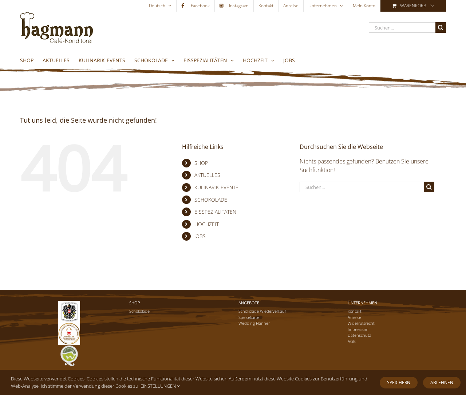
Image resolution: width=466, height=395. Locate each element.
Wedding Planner (254, 323)
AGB (352, 341)
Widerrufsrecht (361, 323)
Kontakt (355, 311)
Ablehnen (441, 382)
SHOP (201, 162)
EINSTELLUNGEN (160, 386)
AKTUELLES (207, 174)
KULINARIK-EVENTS (216, 187)
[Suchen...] (402, 27)
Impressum (358, 329)
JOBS (200, 236)
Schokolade (139, 311)
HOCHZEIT (206, 224)
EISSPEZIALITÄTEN (215, 211)
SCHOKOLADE (210, 199)
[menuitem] (160, 6)
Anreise (354, 317)
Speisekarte (248, 317)
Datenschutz (359, 335)
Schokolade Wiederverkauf (262, 311)
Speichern (398, 382)
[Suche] (440, 27)
